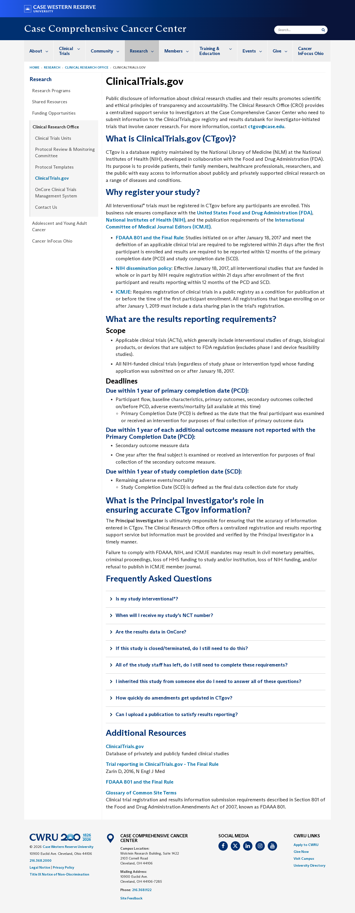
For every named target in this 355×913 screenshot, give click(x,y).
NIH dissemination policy (143, 268)
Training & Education (218, 48)
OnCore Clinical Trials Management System (56, 193)
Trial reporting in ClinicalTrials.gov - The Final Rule (162, 764)
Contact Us (46, 207)
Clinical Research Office (86, 67)
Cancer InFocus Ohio (311, 51)
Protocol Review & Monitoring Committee (65, 152)
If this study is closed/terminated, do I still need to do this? (182, 648)
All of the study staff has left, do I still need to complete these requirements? (201, 665)
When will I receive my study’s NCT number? (164, 615)
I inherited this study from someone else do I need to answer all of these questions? (208, 681)
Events (255, 51)
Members (179, 51)
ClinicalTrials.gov (52, 178)
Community (107, 51)
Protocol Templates (54, 167)
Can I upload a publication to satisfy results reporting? (177, 714)
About (41, 51)
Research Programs (51, 90)
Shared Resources (49, 102)
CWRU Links (307, 836)
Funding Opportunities (54, 113)
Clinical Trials (72, 48)
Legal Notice (40, 867)
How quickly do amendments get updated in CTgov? (174, 698)
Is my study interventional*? (147, 599)
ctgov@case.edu (266, 126)
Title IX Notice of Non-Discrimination (59, 874)
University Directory (309, 865)
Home (34, 67)
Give (283, 51)
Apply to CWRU (306, 845)
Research (144, 51)
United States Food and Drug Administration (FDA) (254, 213)
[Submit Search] (323, 30)
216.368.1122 (142, 890)
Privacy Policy (63, 867)
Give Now (301, 851)
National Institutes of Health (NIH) (145, 220)
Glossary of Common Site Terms (141, 793)
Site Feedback (131, 898)
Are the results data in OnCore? (151, 632)
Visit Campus (304, 858)
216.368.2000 (41, 860)
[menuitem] (39, 51)
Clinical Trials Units (53, 138)
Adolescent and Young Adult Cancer (59, 226)
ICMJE (123, 292)
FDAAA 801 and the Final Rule (149, 238)
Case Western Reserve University (68, 846)
